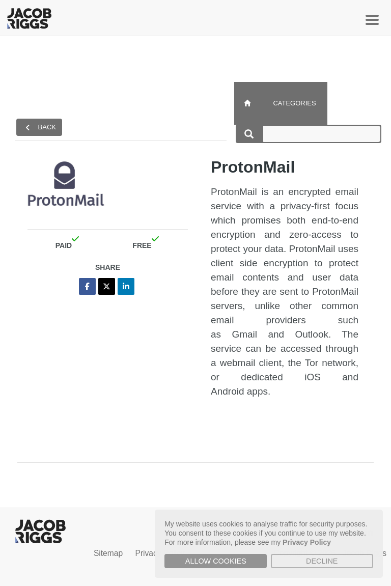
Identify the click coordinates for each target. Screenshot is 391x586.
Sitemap (108, 553)
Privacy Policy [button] (307, 542)
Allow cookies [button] (215, 561)
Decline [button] (322, 561)
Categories (294, 103)
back (40, 127)
